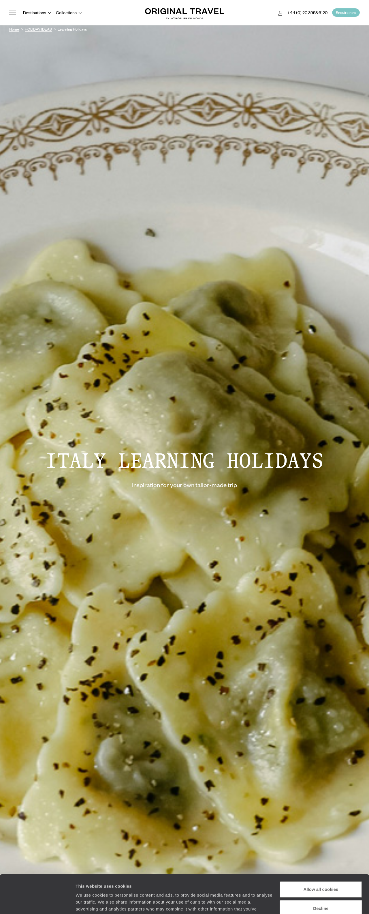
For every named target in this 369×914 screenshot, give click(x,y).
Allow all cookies (321, 853)
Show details (89, 902)
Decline (320, 872)
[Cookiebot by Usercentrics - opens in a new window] (37, 902)
